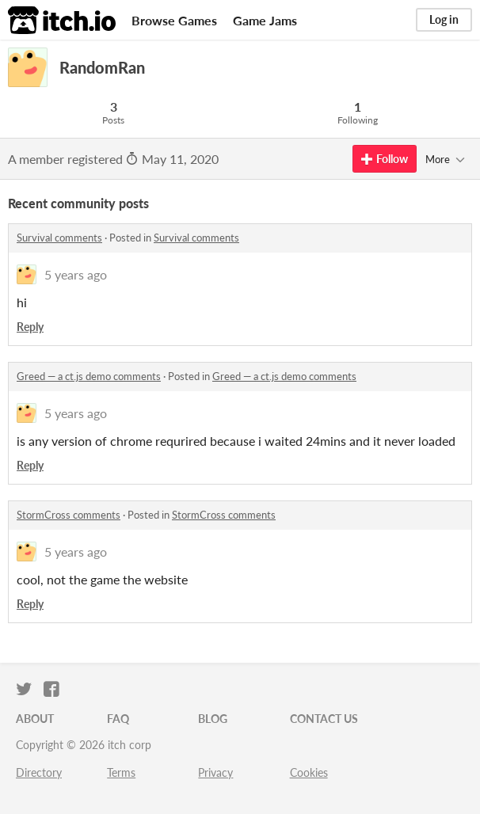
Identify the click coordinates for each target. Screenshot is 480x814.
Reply (30, 326)
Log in (444, 19)
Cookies (309, 772)
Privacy (215, 772)
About (35, 718)
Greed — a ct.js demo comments (89, 376)
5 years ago (75, 274)
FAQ (118, 718)
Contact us (324, 718)
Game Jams (265, 20)
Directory (39, 772)
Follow (384, 158)
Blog (212, 718)
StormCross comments (68, 514)
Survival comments (59, 237)
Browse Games (174, 20)
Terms (121, 772)
